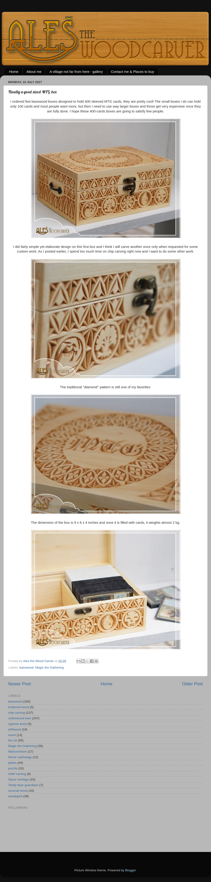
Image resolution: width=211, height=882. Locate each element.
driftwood (14, 729)
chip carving (16, 712)
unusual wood (18, 790)
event (12, 735)
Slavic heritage (18, 779)
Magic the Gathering (49, 667)
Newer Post (19, 683)
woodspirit (15, 796)
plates (12, 762)
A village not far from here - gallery (76, 72)
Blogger (130, 870)
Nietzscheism (17, 751)
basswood (26, 667)
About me (34, 72)
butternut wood (18, 707)
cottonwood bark (19, 718)
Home (13, 72)
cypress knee (17, 724)
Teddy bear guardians (23, 785)
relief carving (17, 774)
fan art (12, 740)
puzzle (12, 768)
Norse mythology (20, 757)
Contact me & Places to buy (132, 72)
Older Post (192, 683)
